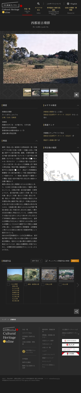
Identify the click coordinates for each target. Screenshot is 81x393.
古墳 (3, 117)
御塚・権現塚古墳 (33, 284)
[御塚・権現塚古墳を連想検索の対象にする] (25, 284)
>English (72, 3)
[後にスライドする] (76, 60)
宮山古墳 (65, 284)
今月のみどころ (47, 344)
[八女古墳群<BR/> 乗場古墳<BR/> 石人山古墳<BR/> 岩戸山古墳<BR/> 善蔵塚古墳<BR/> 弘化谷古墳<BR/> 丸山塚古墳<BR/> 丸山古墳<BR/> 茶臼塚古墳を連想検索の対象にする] (8, 284)
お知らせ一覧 (46, 347)
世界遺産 (25, 359)
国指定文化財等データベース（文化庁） (58, 114)
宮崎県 (13, 117)
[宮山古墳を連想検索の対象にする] (60, 284)
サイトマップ (46, 361)
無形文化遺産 (26, 362)
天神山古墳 (48, 284)
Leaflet (64, 180)
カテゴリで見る (38, 11)
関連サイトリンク (47, 358)
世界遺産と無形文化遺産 (54, 11)
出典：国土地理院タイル (72, 180)
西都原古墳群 (48, 111)
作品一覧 (27, 11)
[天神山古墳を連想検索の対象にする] (43, 284)
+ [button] (46, 155)
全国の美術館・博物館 (71, 11)
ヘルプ (44, 351)
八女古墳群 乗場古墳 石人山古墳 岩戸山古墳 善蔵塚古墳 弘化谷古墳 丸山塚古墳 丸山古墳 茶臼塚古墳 (15, 292)
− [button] (46, 158)
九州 (8, 117)
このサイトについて (54, 3)
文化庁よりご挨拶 (47, 341)
